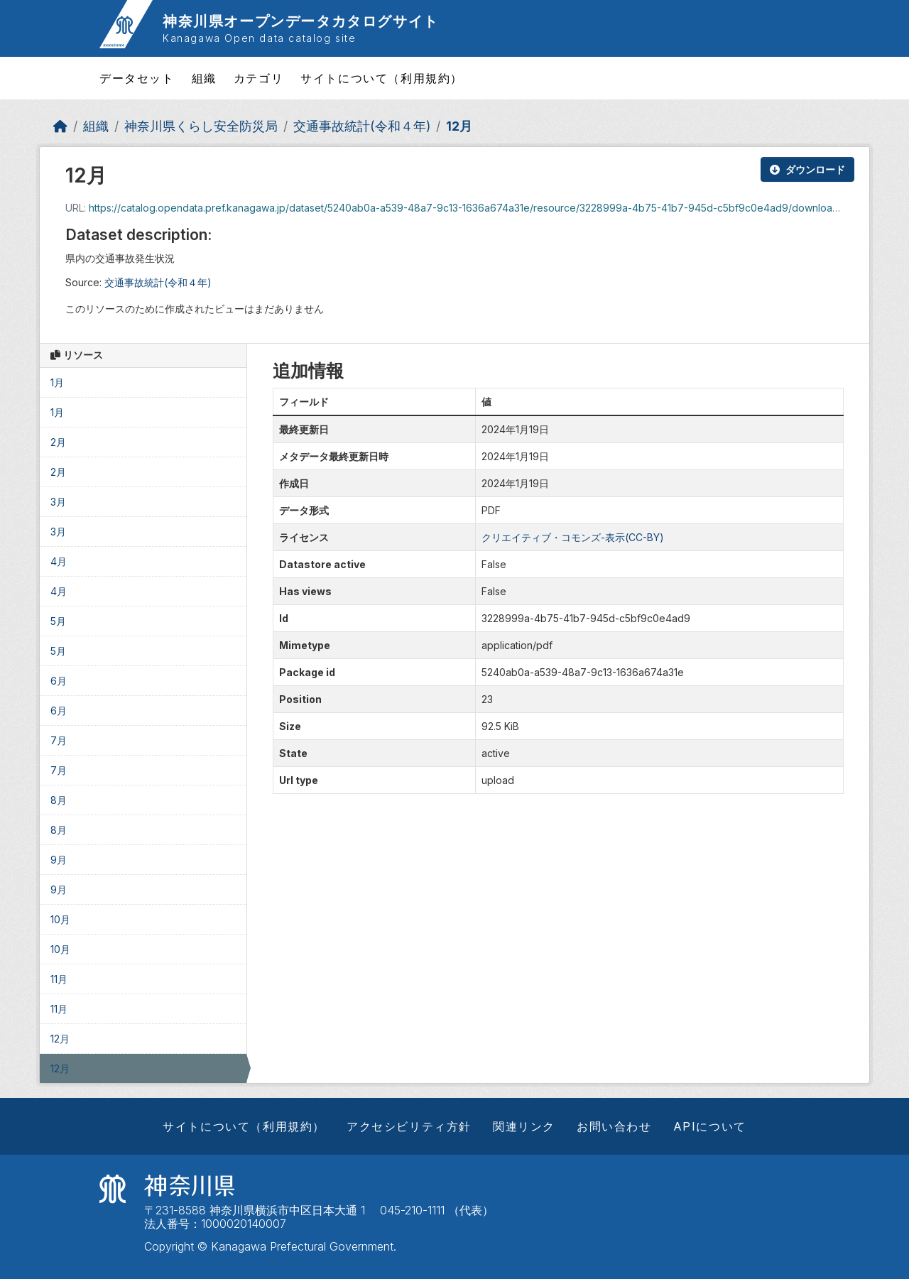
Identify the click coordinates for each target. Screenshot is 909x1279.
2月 (58, 442)
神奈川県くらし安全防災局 (201, 126)
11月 (58, 979)
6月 (58, 681)
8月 (58, 800)
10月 (60, 919)
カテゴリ (258, 78)
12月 (459, 126)
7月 (58, 740)
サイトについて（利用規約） (381, 78)
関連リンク (524, 1126)
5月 (58, 621)
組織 (204, 78)
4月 (58, 561)
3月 (58, 502)
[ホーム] (60, 126)
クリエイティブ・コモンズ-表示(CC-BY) (572, 537)
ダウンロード (807, 169)
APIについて (709, 1126)
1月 (57, 382)
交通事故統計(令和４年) (361, 126)
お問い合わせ (614, 1126)
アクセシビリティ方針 (409, 1126)
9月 (58, 860)
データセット (137, 78)
